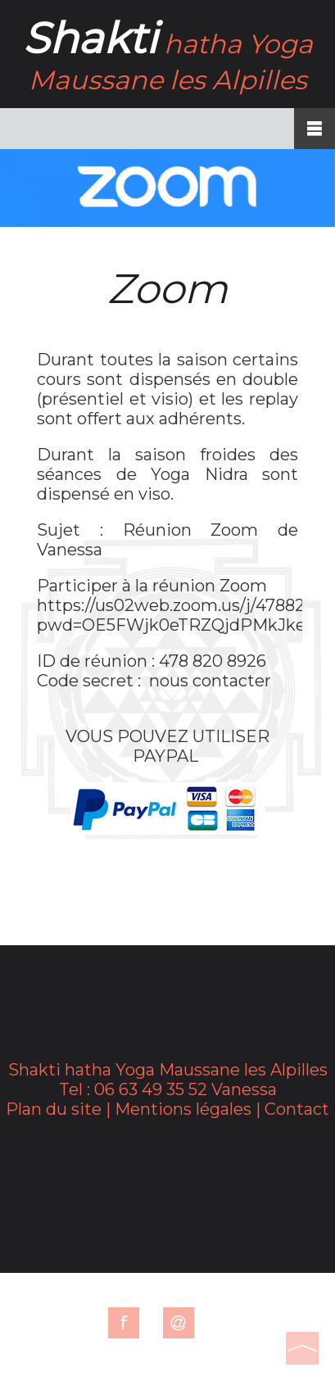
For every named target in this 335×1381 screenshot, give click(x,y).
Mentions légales (183, 1109)
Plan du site (54, 1109)
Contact (297, 1109)
